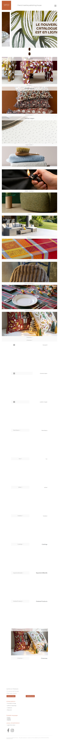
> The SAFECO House (11, 703)
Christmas (29, 337)
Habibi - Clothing (29, 191)
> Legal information (10, 725)
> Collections (9, 707)
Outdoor (29, 237)
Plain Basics (29, 168)
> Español (8, 720)
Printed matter (29, 115)
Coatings (29, 260)
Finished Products (29, 310)
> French (8, 717)
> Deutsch (8, 719)
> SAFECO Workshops (11, 705)
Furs (20, 458)
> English (8, 718)
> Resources (9, 709)
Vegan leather (29, 144)
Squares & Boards (29, 283)
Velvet (29, 214)
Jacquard (29, 85)
